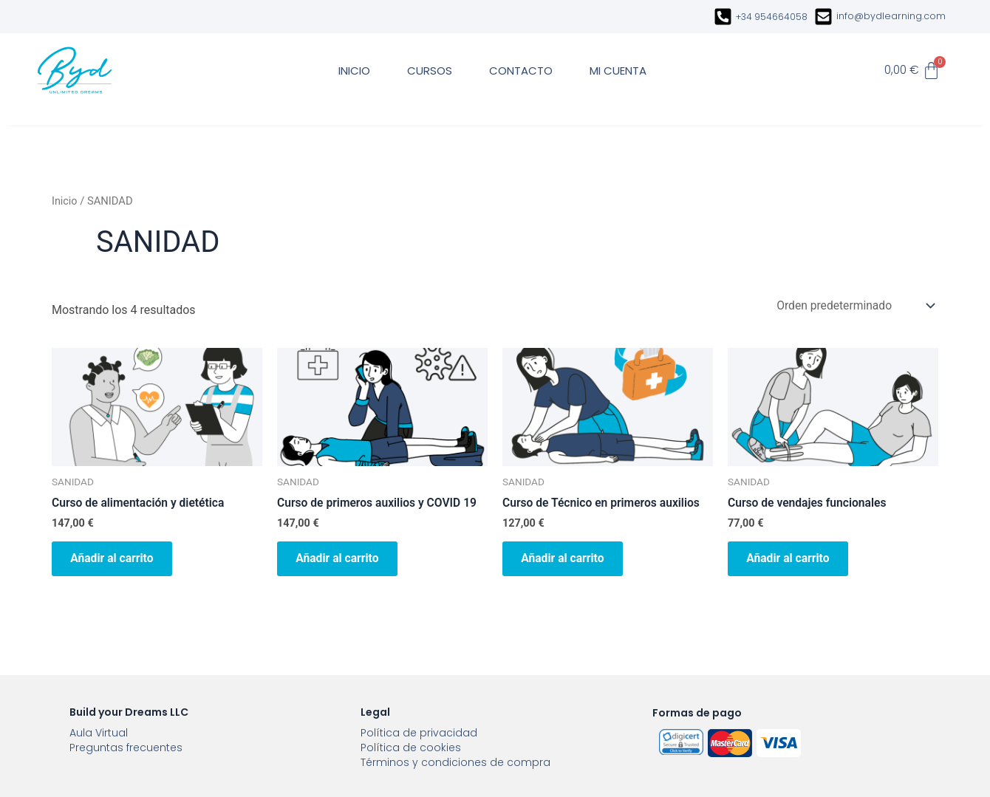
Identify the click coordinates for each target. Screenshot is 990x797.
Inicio (65, 201)
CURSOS (429, 70)
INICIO (354, 70)
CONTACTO (521, 70)
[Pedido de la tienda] (852, 305)
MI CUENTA (618, 70)
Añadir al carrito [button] (116, 561)
